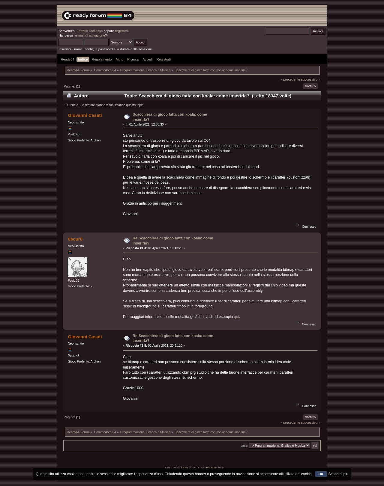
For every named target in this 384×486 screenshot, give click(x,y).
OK (321, 474)
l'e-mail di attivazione (89, 35)
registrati (121, 31)
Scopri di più (338, 474)
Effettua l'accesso (89, 31)
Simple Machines (212, 467)
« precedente (290, 79)
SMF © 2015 (191, 467)
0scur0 (75, 239)
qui (236, 317)
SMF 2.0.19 (172, 467)
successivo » (310, 79)
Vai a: (244, 445)
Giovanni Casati (85, 115)
